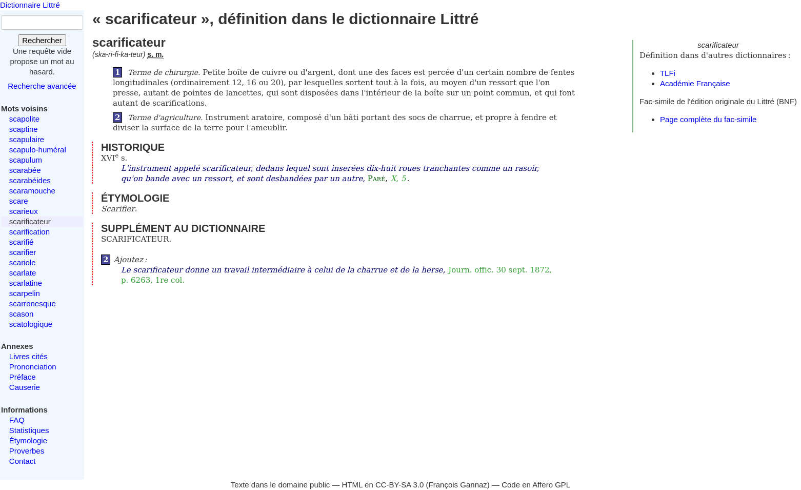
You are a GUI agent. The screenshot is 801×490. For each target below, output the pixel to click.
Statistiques (29, 430)
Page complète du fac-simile (708, 119)
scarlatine (25, 283)
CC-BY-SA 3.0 (399, 484)
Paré (376, 178)
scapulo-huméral (37, 149)
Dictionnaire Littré (30, 5)
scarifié (21, 242)
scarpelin (24, 293)
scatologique (30, 324)
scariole (22, 262)
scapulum (25, 159)
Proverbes (26, 450)
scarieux (23, 211)
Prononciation (32, 366)
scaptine (23, 129)
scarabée (25, 170)
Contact (22, 461)
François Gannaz (458, 484)
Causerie (24, 387)
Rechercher (42, 40)
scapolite (24, 118)
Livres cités (28, 356)
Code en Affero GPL (536, 484)
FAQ (17, 420)
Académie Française (695, 83)
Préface (22, 377)
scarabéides (30, 180)
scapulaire (26, 139)
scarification (29, 231)
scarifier (22, 252)
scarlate (22, 272)
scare (18, 201)
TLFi (667, 73)
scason (21, 313)
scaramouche (32, 190)
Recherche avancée (42, 86)
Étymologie (28, 440)
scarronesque (32, 303)
